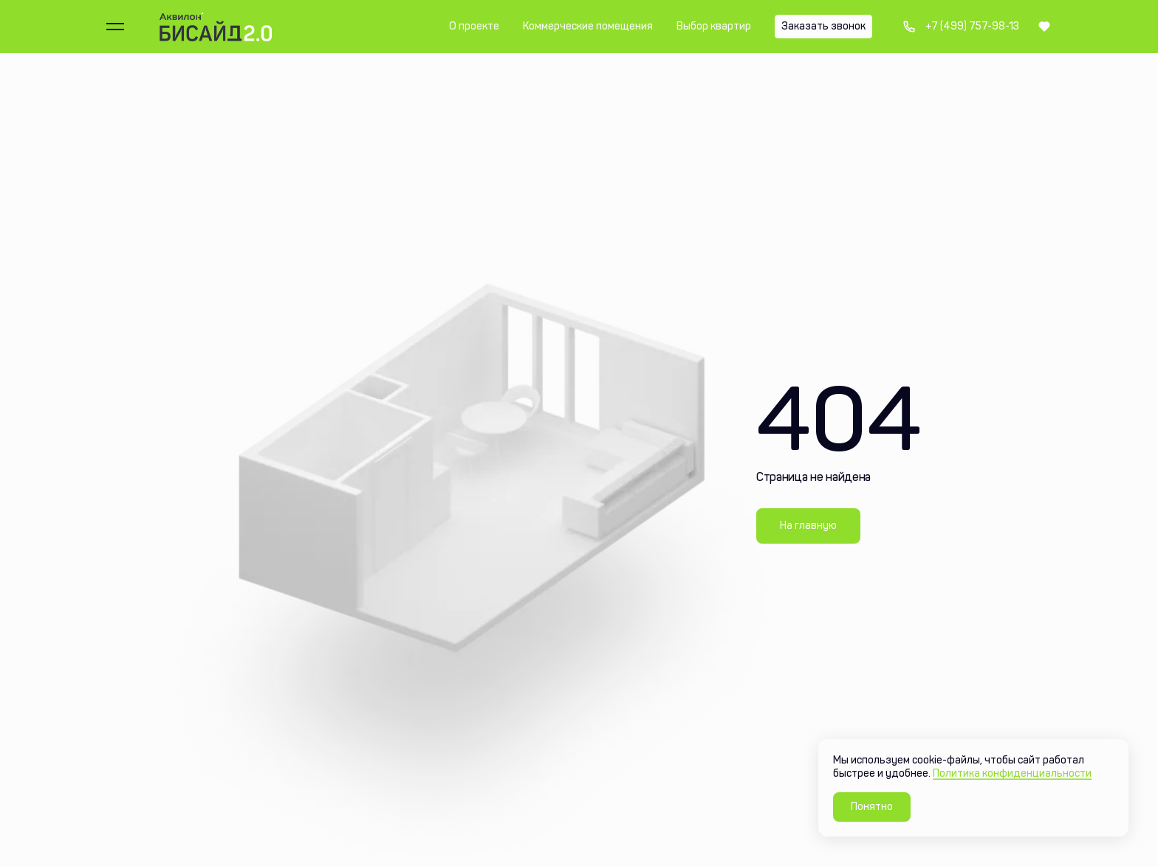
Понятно (872, 806)
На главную (808, 525)
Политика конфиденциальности (1012, 773)
